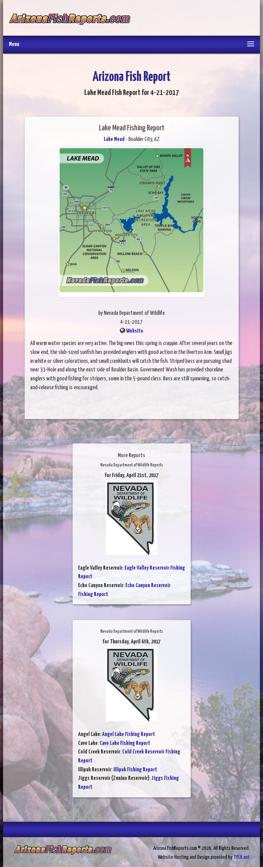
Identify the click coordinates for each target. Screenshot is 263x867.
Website (134, 331)
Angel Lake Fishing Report (128, 734)
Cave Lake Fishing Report (125, 743)
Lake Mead (114, 139)
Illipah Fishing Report (135, 770)
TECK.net (242, 857)
